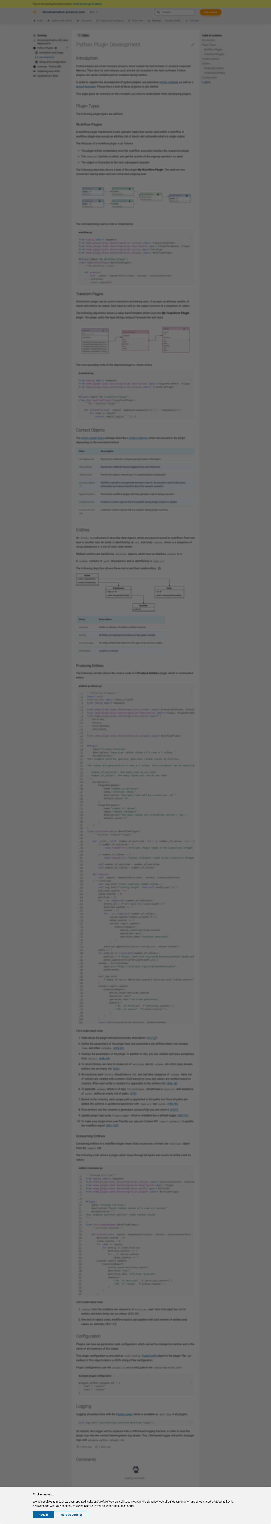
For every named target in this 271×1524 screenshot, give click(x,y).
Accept (43, 1514)
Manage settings (71, 1514)
